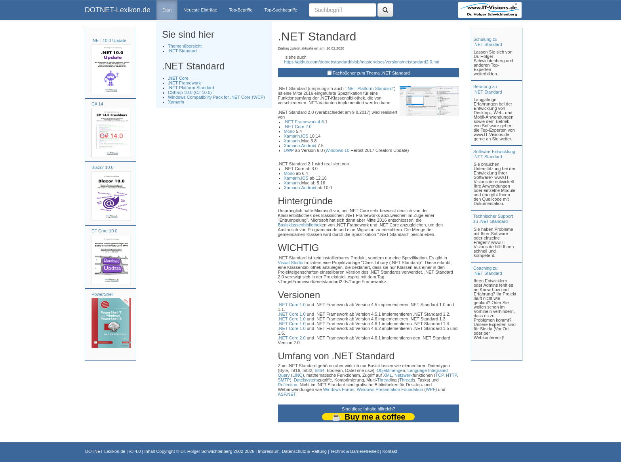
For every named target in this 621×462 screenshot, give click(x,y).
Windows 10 (337, 150)
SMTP (284, 380)
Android (308, 145)
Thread (384, 380)
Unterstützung (486, 31)
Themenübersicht (185, 46)
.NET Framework (184, 83)
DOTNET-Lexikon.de (117, 10)
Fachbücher (98, 31)
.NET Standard (182, 50)
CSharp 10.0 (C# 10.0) (190, 92)
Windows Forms (338, 389)
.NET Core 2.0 (298, 126)
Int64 (319, 370)
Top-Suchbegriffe (280, 10)
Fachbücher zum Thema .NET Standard (371, 73)
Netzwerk (403, 375)
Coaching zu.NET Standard (487, 271)
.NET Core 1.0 (292, 304)
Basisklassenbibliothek (300, 224)
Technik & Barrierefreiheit (354, 451)
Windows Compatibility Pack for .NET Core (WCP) (216, 97)
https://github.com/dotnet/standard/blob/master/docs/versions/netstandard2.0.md (362, 61)
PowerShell (102, 294)
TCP (439, 375)
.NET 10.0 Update (108, 40)
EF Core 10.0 (104, 230)
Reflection (287, 384)
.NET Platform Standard (191, 87)
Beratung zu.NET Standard (487, 89)
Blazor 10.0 (102, 167)
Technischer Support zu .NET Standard (493, 219)
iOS (305, 136)
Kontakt (389, 451)
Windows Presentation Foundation (390, 389)
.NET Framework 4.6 (304, 121)
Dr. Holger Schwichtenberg (206, 451)
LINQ (297, 375)
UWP (289, 150)
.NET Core (178, 78)
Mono (289, 131)
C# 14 (97, 104)
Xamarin (176, 102)
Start (166, 10)
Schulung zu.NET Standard (487, 42)
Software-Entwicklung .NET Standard (494, 154)
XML (387, 375)
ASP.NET (286, 394)
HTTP (451, 375)
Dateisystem (306, 380)
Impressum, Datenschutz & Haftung (292, 451)
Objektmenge (389, 370)
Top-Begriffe (240, 10)
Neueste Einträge (200, 10)
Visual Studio (290, 262)
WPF (430, 389)
